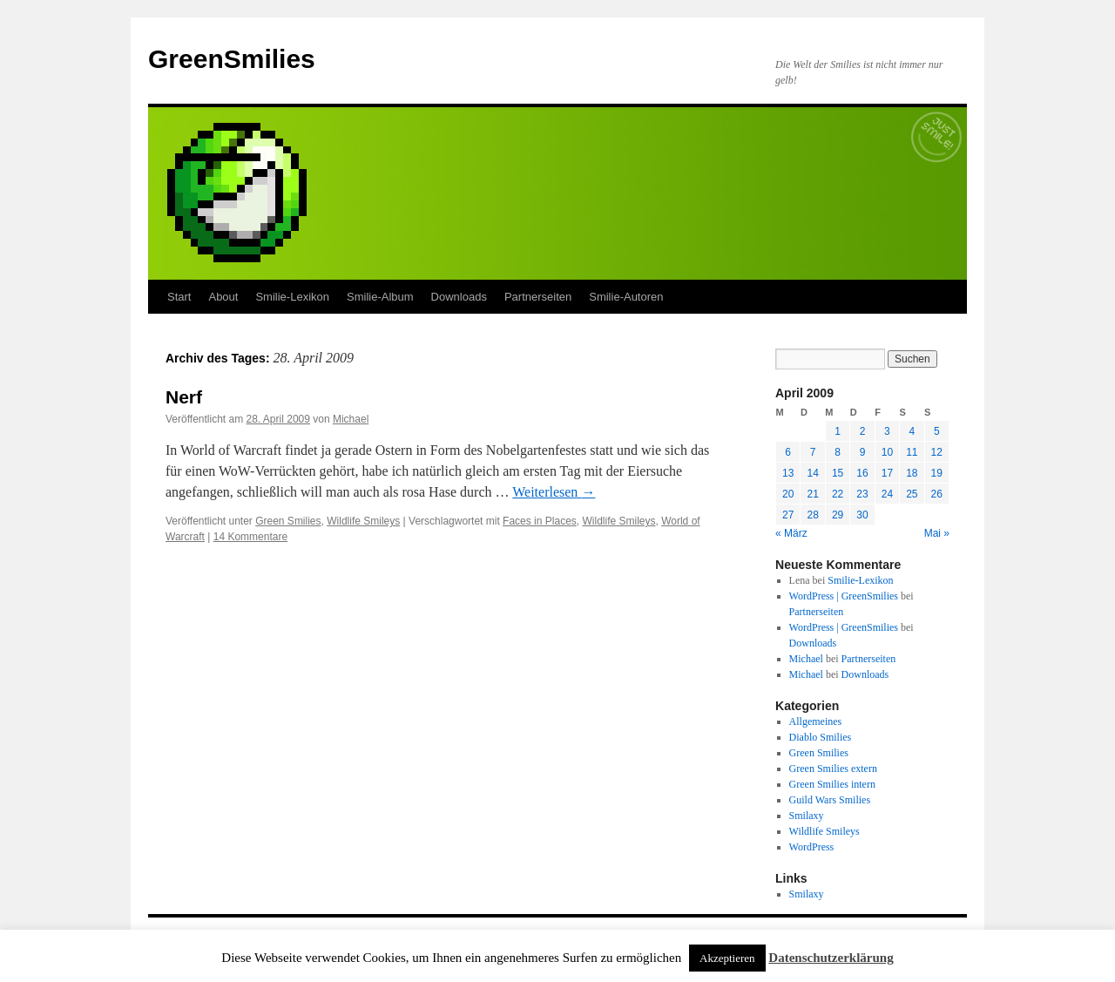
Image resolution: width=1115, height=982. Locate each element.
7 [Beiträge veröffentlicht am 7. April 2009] (813, 452)
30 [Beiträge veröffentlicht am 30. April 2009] (862, 515)
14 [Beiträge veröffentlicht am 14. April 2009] (812, 473)
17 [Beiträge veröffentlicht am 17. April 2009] (887, 473)
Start (179, 296)
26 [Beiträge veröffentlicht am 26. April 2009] (937, 494)
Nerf (184, 397)
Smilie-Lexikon (292, 296)
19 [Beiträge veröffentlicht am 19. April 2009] (937, 473)
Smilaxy (806, 815)
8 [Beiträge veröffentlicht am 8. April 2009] (838, 452)
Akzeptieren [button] (727, 958)
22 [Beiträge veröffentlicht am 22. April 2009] (837, 494)
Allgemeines (815, 721)
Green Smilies (288, 521)
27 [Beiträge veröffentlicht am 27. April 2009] (788, 515)
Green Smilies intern (832, 784)
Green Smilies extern (833, 768)
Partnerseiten (537, 296)
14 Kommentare (250, 537)
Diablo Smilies (820, 737)
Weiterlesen (553, 491)
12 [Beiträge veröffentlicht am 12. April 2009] (937, 452)
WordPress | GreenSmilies (843, 596)
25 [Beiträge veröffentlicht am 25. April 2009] (911, 494)
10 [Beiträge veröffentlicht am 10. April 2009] (887, 452)
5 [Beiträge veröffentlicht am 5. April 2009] (937, 431)
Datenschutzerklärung (830, 958)
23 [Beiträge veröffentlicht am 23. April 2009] (862, 494)
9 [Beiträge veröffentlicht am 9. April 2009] (863, 452)
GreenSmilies (231, 58)
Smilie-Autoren (626, 296)
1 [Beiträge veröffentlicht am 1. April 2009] (838, 431)
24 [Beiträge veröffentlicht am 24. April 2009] (887, 494)
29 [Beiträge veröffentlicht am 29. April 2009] (837, 515)
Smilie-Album (380, 296)
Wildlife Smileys (363, 521)
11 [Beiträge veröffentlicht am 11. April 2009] (911, 452)
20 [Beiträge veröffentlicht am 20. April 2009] (788, 494)
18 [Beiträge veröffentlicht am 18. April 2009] (911, 473)
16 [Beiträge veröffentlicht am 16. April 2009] (862, 473)
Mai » (936, 533)
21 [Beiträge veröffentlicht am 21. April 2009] (812, 494)
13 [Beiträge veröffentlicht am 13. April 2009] (788, 473)
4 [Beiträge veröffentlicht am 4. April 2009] (912, 431)
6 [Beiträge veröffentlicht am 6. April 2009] (788, 452)
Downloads (459, 296)
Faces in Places (540, 521)
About (223, 296)
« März (791, 533)
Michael (350, 419)
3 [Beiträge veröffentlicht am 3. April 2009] (887, 431)
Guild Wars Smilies (829, 800)
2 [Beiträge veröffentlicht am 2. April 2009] (863, 431)
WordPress (812, 847)
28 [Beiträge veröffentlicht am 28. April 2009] (812, 515)
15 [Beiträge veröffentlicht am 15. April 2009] (837, 473)
